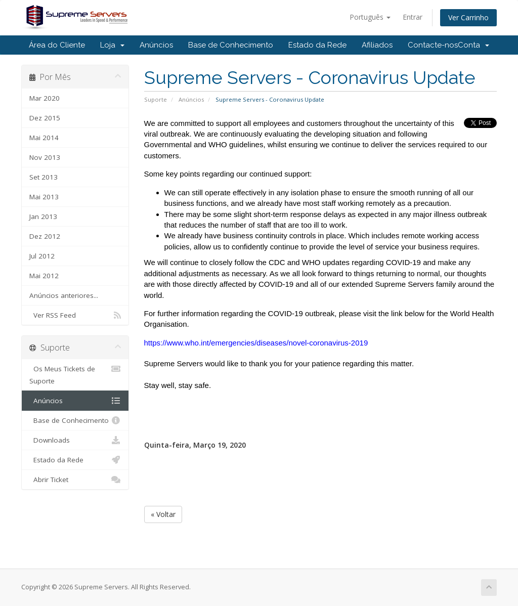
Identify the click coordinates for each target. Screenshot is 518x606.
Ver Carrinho (468, 17)
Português (370, 17)
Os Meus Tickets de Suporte (75, 374)
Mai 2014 (44, 137)
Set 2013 (43, 177)
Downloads (75, 440)
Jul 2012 (42, 256)
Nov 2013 (44, 157)
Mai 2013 (44, 196)
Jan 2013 (43, 216)
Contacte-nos (433, 45)
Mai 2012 (44, 275)
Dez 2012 (44, 236)
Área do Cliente (57, 45)
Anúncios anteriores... (63, 295)
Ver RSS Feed (75, 315)
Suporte (155, 99)
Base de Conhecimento (230, 45)
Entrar (412, 17)
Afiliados (377, 45)
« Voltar (163, 514)
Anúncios (156, 45)
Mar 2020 (44, 98)
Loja (112, 45)
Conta (473, 45)
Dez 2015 (44, 117)
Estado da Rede (317, 45)
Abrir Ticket (75, 479)
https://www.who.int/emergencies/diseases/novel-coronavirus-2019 (256, 342)
